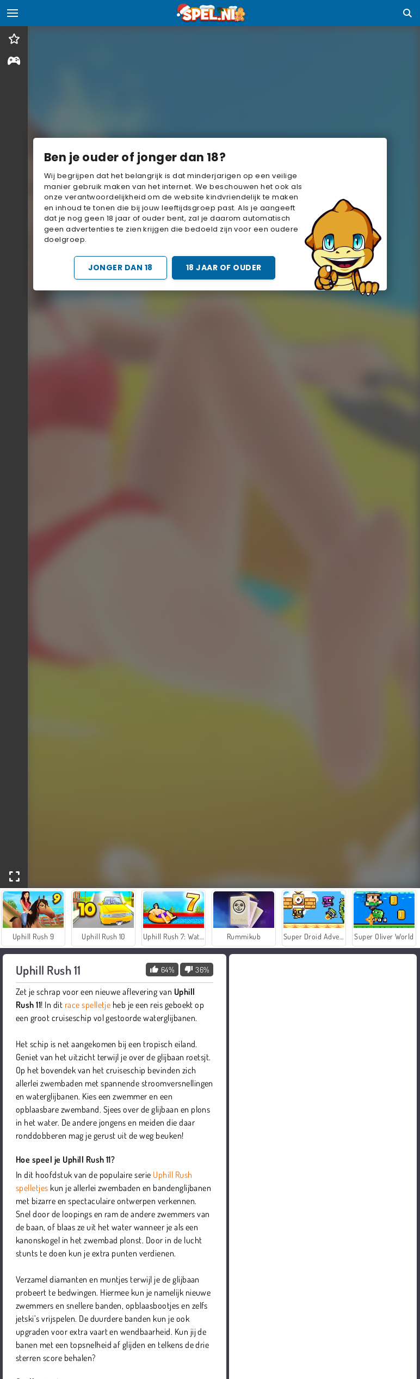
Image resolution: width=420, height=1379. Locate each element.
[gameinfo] (13, 62)
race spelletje (88, 1004)
